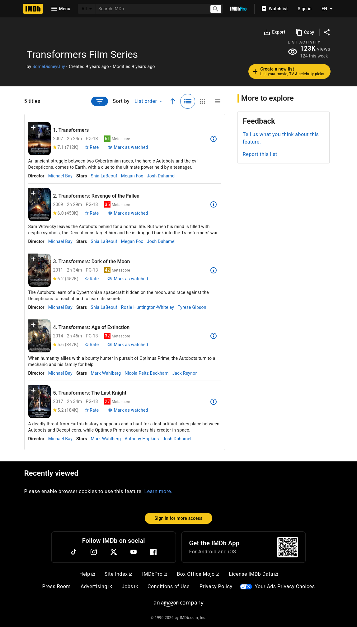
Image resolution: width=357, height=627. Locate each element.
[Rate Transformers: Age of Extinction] (91, 345)
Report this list (260, 154)
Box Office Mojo (198, 574)
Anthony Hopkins (141, 438)
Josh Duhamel (161, 175)
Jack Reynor (184, 373)
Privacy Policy (216, 586)
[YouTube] (133, 551)
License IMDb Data (253, 574)
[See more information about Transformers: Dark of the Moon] (213, 270)
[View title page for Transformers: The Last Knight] (39, 402)
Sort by (121, 101)
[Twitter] (113, 551)
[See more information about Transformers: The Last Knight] (213, 401)
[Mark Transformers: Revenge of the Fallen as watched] (127, 213)
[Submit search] (216, 9)
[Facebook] (153, 551)
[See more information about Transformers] (213, 138)
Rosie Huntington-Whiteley (147, 307)
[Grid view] (202, 101)
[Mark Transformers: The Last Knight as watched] (127, 410)
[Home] (33, 9)
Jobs (130, 586)
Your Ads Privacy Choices (285, 586)
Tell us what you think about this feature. (281, 138)
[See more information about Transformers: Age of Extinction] (213, 335)
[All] (87, 9)
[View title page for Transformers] (39, 138)
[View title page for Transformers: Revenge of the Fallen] (39, 204)
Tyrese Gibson (192, 307)
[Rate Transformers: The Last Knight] (91, 410)
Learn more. (158, 491)
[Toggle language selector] (325, 8)
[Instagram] (93, 551)
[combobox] (150, 8)
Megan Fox (132, 175)
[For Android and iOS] (288, 547)
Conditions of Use (169, 586)
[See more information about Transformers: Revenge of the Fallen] (213, 204)
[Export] (274, 32)
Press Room (56, 586)
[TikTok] (73, 551)
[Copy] (304, 32)
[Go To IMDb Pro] (238, 8)
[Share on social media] (326, 32)
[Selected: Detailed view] (187, 101)
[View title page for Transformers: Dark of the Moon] (39, 270)
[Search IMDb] (150, 8)
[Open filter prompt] (99, 101)
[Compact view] (217, 101)
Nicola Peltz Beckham (146, 373)
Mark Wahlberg (106, 373)
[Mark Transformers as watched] (127, 147)
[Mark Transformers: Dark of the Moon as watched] (127, 278)
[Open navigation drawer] (60, 9)
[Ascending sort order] (172, 101)
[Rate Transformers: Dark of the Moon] (91, 279)
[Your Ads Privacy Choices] (246, 587)
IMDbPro (154, 574)
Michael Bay (60, 175)
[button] (33, 128)
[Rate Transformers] (91, 147)
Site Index (118, 574)
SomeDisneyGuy (48, 66)
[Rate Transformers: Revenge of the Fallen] (91, 213)
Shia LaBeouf (104, 175)
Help (87, 574)
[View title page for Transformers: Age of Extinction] (39, 336)
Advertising (96, 586)
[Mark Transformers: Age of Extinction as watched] (127, 344)
